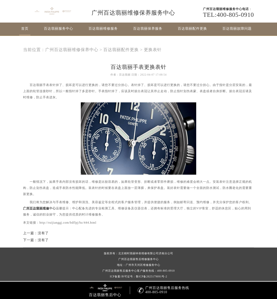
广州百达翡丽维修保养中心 (71, 49)
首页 (24, 28)
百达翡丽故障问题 (237, 28)
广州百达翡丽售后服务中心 (119, 270)
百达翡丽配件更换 (192, 28)
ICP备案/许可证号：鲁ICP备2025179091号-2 (138, 276)
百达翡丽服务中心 (58, 28)
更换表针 (153, 49)
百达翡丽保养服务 (147, 28)
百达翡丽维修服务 (103, 28)
